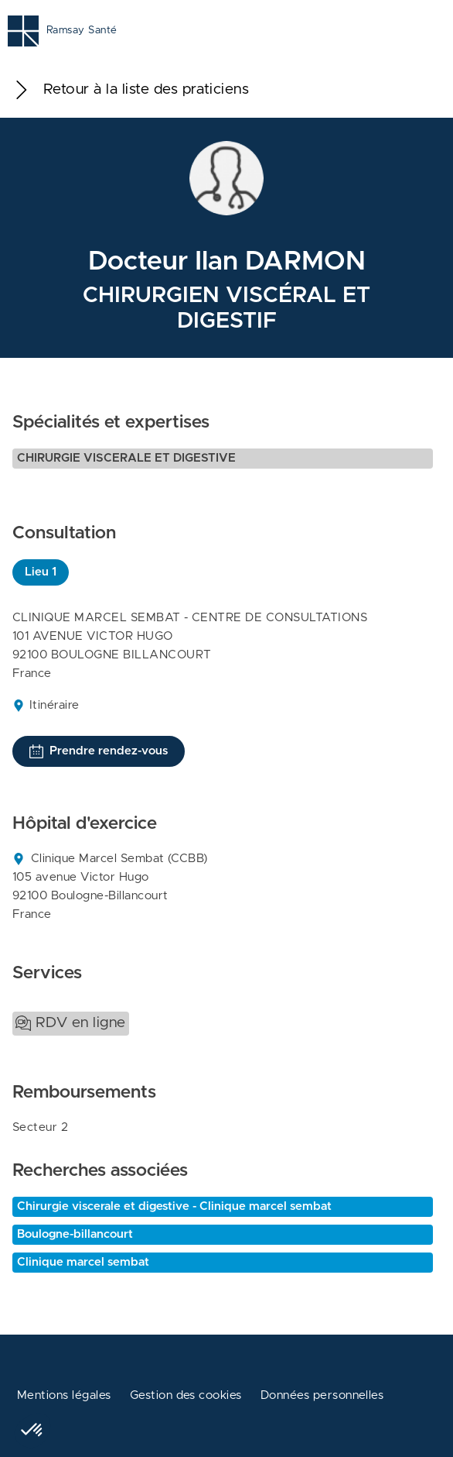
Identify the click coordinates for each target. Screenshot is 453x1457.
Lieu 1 (40, 572)
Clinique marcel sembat (83, 1262)
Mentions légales (64, 1395)
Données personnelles (322, 1395)
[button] (32, 1430)
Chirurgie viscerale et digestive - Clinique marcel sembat (174, 1206)
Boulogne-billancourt (75, 1234)
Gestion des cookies (186, 1395)
